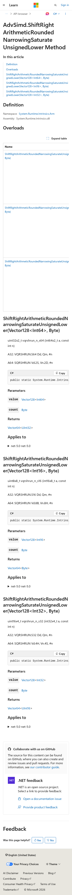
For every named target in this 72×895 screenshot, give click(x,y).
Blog (50, 873)
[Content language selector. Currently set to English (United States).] (20, 855)
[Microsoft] (36, 5)
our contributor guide (44, 767)
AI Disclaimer (10, 873)
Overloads (12, 69)
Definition (11, 64)
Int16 (40, 540)
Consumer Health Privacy (18, 884)
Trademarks (10, 889)
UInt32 (26, 428)
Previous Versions (33, 873)
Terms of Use (47, 884)
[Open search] (55, 5)
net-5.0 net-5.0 (21, 446)
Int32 (40, 680)
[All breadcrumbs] (6, 14)
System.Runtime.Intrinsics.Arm (37, 113)
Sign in (65, 5)
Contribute (9, 878)
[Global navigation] (4, 5)
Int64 (40, 399)
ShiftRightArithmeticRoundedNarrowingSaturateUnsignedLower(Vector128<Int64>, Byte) (37, 76)
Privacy (24, 878)
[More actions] (65, 14)
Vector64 (14, 428)
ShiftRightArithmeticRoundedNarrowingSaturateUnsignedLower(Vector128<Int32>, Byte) (37, 93)
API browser (20, 14)
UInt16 (26, 708)
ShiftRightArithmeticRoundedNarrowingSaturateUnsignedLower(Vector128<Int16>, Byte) (37, 84)
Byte (24, 410)
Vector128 (28, 399)
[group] (36, 227)
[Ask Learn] (47, 14)
